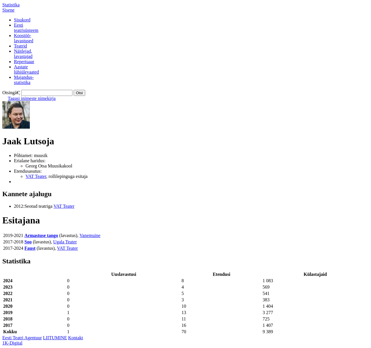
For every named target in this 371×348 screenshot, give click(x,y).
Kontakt (75, 337)
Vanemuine (89, 235)
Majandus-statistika (24, 80)
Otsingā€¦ (11, 92)
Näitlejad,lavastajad (23, 54)
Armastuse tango (41, 235)
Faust (29, 248)
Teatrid (20, 45)
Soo (28, 241)
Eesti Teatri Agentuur (22, 337)
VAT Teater (36, 176)
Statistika (11, 4)
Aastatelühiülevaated (26, 69)
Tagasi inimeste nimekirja (32, 98)
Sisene (8, 10)
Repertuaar (24, 61)
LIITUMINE (55, 337)
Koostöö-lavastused (23, 38)
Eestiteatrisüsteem (26, 28)
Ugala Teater (65, 241)
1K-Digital (12, 342)
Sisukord (22, 19)
